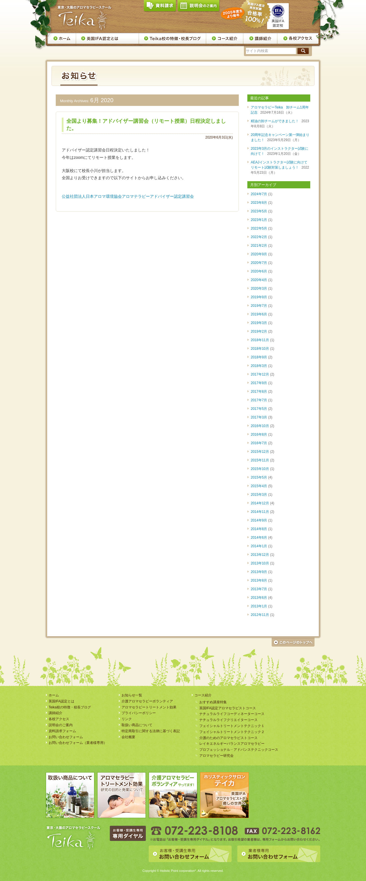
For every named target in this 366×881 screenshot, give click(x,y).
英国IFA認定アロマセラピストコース (227, 708)
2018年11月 (260, 340)
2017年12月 (260, 374)
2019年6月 (259, 314)
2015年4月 (259, 486)
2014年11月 (260, 512)
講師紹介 (260, 38)
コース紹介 (203, 695)
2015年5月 (259, 477)
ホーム (61, 38)
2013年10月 (260, 563)
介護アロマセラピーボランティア (147, 701)
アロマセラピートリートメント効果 (149, 707)
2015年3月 (259, 495)
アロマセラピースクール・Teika (84, 18)
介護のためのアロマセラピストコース (228, 738)
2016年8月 (259, 434)
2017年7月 (259, 400)
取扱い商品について (137, 725)
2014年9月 (259, 520)
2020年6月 (259, 271)
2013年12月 (260, 555)
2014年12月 (260, 503)
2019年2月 (259, 331)
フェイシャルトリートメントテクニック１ (231, 726)
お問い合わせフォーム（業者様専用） (78, 743)
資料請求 (160, 7)
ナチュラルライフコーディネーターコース (231, 714)
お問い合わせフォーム (66, 737)
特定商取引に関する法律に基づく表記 (151, 731)
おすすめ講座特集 (213, 702)
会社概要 (128, 737)
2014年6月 (259, 538)
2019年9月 (259, 297)
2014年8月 (259, 529)
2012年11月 (260, 615)
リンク (127, 719)
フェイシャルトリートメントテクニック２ (231, 732)
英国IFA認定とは (107, 38)
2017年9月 (259, 383)
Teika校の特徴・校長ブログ (172, 38)
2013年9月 (259, 572)
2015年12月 (260, 452)
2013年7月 (259, 589)
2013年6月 (259, 598)
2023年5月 (259, 211)
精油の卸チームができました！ (275, 121)
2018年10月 (260, 349)
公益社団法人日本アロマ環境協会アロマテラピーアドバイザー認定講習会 (128, 196)
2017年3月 (259, 417)
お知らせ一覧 (132, 695)
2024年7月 (259, 194)
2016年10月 (260, 426)
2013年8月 (259, 580)
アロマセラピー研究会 (216, 756)
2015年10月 (260, 469)
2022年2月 (259, 237)
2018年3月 (259, 366)
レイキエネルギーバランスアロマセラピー (231, 744)
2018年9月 (259, 357)
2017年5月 (259, 409)
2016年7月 (259, 443)
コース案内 (224, 38)
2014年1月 (259, 546)
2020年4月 (259, 280)
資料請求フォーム (62, 731)
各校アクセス (298, 38)
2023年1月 (259, 220)
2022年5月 (259, 228)
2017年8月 (259, 392)
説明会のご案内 (198, 7)
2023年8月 (259, 203)
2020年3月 (259, 289)
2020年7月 (259, 263)
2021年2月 (259, 246)
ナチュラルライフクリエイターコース (228, 720)
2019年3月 (259, 323)
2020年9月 (259, 254)
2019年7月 (259, 306)
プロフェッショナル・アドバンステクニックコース (238, 750)
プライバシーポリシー (139, 713)
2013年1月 (259, 606)
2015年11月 (260, 460)
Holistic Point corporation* (178, 870)
